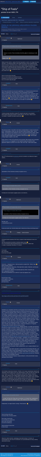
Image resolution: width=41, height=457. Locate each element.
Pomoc (28, 454)
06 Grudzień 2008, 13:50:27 (6, 88)
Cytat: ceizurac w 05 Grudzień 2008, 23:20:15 (12, 46)
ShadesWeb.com (10, 455)
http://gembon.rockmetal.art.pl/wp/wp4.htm (10, 326)
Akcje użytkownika (35, 34)
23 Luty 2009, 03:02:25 (5, 368)
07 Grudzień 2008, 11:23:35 (6, 168)
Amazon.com (8, 141)
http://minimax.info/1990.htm (28, 353)
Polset (7, 199)
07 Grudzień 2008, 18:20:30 (6, 203)
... (15, 33)
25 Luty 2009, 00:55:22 (5, 435)
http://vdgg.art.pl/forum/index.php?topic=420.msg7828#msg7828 (15, 295)
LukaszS (8, 38)
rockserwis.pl (16, 156)
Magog (7, 122)
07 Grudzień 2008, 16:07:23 (6, 182)
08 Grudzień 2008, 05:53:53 (6, 236)
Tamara (8, 231)
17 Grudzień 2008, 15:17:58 (6, 261)
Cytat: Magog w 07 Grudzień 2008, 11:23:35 (12, 185)
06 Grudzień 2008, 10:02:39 (6, 42)
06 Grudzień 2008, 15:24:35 (6, 110)
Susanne (8, 256)
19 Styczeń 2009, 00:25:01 (6, 306)
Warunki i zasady (33, 454)
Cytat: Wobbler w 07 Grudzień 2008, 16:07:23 (12, 207)
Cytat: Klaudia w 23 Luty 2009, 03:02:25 (11, 395)
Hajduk (8, 302)
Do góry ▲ (38, 454)
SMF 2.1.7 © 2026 (4, 454)
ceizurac (8, 387)
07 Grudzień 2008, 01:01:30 (6, 153)
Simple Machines (10, 454)
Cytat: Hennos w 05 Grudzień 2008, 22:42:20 (13, 49)
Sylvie (17, 22)
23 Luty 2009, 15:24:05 (5, 391)
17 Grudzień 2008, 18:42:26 (6, 290)
